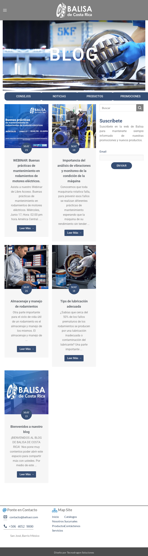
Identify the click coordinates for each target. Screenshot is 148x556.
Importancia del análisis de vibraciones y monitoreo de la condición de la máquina (74, 170)
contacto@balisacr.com (23, 517)
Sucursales (70, 521)
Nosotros (58, 521)
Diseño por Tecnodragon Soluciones (74, 552)
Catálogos (70, 516)
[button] (5, 10)
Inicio (55, 516)
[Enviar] (139, 107)
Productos (58, 526)
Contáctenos (72, 526)
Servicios (57, 530)
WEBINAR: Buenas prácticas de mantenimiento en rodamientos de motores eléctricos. (26, 170)
